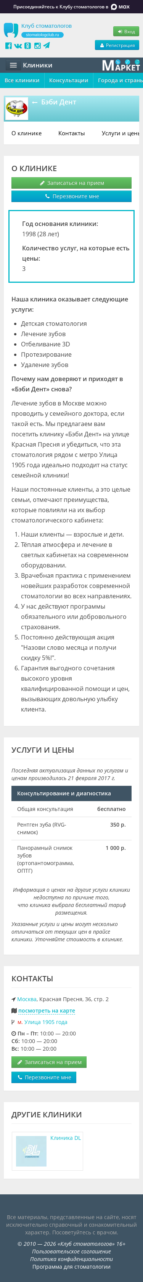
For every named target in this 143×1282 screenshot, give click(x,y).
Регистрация (117, 45)
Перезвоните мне (71, 196)
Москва (27, 999)
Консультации (68, 80)
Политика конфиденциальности (71, 1259)
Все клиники (22, 80)
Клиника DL (65, 1137)
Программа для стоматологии (71, 1266)
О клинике (26, 133)
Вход (126, 31)
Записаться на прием (71, 182)
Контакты (71, 133)
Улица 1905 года (45, 1022)
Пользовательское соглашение (71, 1251)
